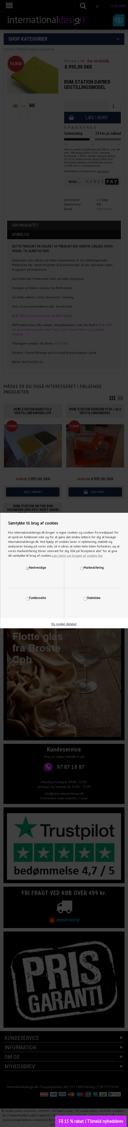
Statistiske (93, 597)
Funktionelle (37, 597)
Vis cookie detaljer (64, 624)
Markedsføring (94, 567)
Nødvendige (37, 567)
